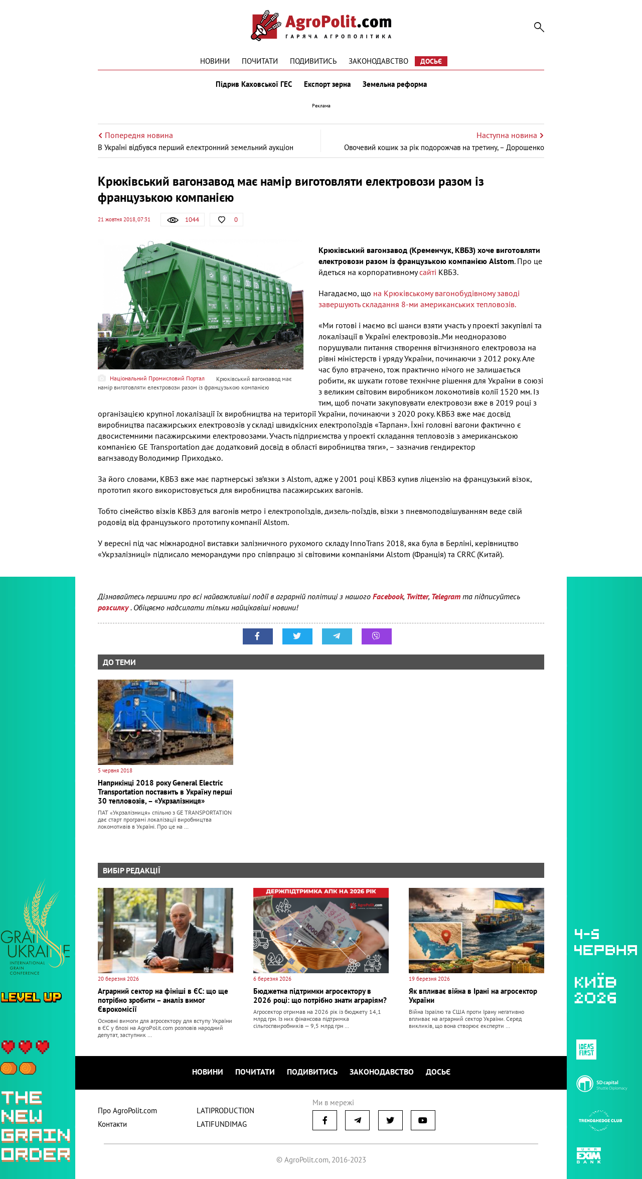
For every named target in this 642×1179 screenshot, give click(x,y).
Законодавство (378, 61)
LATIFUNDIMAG (222, 1124)
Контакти (112, 1124)
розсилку (114, 607)
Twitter (417, 596)
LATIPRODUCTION (225, 1110)
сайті (427, 272)
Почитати (260, 61)
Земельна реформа (395, 84)
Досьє (431, 61)
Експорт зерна (327, 84)
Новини (215, 61)
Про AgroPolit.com (127, 1110)
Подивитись (313, 61)
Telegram (445, 596)
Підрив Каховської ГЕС (254, 84)
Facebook (388, 596)
